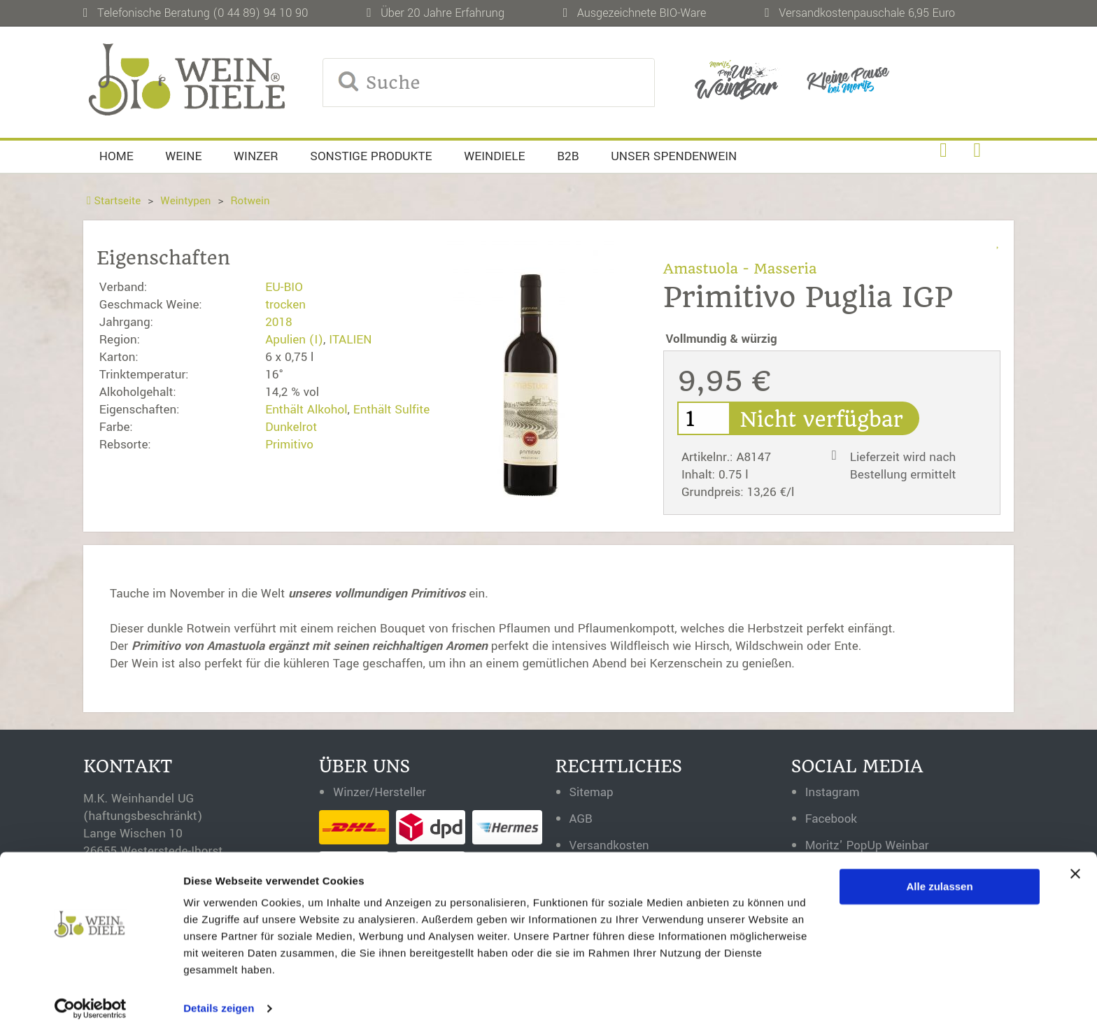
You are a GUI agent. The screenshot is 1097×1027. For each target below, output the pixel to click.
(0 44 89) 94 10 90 (260, 13)
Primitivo (289, 444)
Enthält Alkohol (306, 409)
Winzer (256, 156)
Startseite (114, 200)
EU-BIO (284, 287)
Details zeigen (218, 999)
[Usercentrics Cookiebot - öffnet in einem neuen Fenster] (90, 999)
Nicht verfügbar (824, 420)
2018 (278, 322)
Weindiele (494, 156)
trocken (285, 304)
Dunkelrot (291, 427)
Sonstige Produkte (371, 156)
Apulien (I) (294, 339)
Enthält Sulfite (391, 409)
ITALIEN (350, 339)
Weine (183, 156)
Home (116, 156)
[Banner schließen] (1075, 865)
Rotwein (251, 200)
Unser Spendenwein (674, 156)
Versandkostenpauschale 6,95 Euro (867, 13)
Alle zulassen (940, 878)
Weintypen (186, 200)
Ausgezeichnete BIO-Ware (642, 13)
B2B (568, 156)
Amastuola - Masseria (741, 268)
